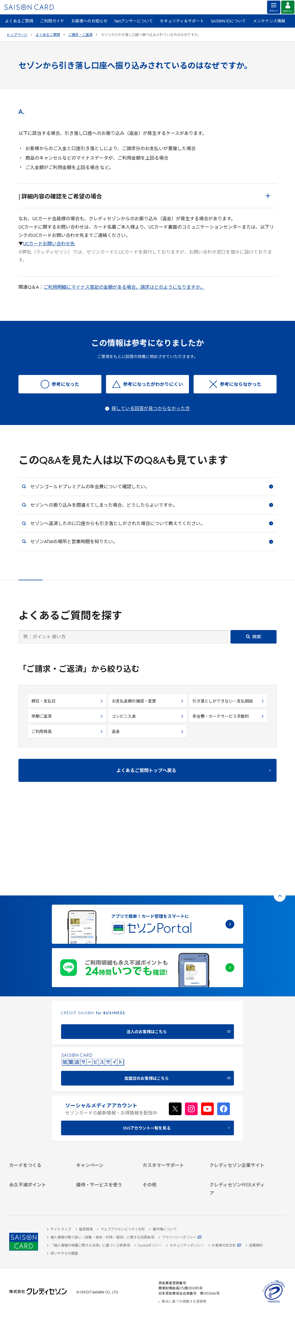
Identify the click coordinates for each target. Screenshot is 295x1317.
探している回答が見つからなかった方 (150, 409)
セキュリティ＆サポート (182, 21)
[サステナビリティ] (238, 1110)
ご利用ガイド (52, 21)
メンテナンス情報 (269, 21)
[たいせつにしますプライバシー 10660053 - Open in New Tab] (274, 1303)
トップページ (17, 35)
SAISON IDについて (228, 21)
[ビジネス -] (238, 1103)
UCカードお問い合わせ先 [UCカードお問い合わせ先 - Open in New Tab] (49, 244)
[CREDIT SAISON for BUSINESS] (147, 938)
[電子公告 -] (238, 1123)
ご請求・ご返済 (80, 35)
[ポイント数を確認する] (38, 1195)
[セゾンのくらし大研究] (238, 1182)
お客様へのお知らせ (89, 21)
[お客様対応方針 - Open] (225, 1245)
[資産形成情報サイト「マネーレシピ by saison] (238, 1173)
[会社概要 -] (238, 1096)
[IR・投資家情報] (238, 1116)
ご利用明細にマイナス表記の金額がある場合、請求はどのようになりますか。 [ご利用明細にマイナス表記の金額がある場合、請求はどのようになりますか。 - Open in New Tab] (124, 287)
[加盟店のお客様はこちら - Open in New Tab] (147, 984)
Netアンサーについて (133, 21)
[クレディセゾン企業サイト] (238, 1090)
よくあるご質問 (19, 21)
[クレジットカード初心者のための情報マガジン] (238, 1161)
